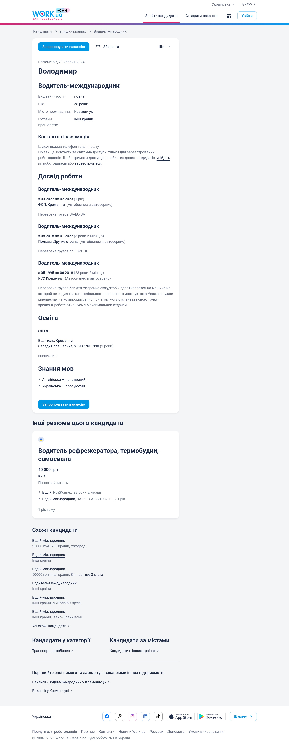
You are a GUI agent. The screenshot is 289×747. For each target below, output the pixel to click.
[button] (229, 16)
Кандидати (135, 651)
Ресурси (156, 731)
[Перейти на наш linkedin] (145, 716)
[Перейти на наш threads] (119, 716)
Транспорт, (53, 651)
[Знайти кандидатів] (161, 16)
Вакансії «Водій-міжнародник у (71, 682)
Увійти (247, 16)
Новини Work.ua (132, 731)
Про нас (88, 731)
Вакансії (53, 691)
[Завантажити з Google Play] (211, 716)
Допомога (175, 731)
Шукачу (248, 4)
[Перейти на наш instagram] (132, 716)
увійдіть (163, 158)
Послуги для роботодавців (54, 731)
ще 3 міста (94, 574)
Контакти (106, 731)
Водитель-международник (54, 583)
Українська (44, 716)
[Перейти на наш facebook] (106, 716)
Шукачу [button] (244, 716)
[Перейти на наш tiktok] (158, 716)
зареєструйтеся (88, 163)
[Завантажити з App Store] (181, 716)
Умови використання (206, 731)
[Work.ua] (47, 16)
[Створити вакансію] (202, 16)
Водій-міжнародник (48, 540)
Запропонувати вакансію (63, 47)
